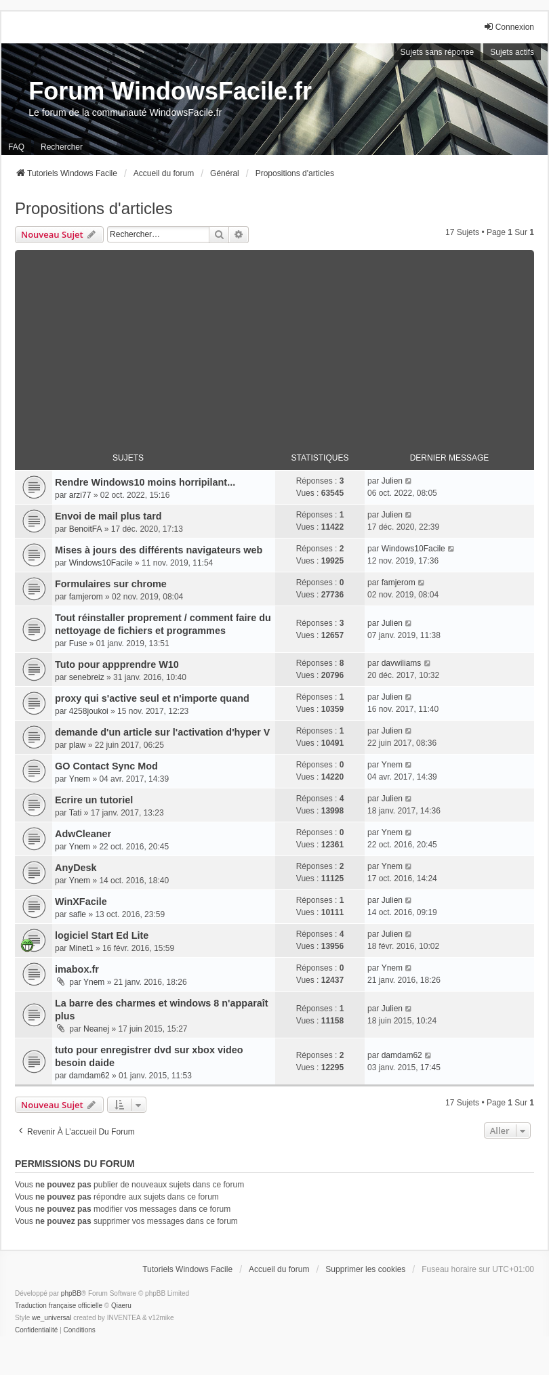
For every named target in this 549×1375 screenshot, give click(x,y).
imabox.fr (77, 969)
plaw (77, 745)
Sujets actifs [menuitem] (512, 52)
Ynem (79, 779)
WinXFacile (81, 901)
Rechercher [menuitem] (62, 147)
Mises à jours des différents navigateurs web (158, 550)
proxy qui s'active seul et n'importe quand (152, 698)
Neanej (96, 1029)
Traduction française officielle (58, 1305)
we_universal (51, 1317)
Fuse (78, 643)
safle (77, 914)
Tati (75, 813)
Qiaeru (121, 1305)
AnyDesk (76, 867)
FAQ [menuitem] (16, 147)
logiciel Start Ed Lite (101, 935)
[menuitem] (36, 1330)
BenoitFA (85, 529)
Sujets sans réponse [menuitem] (437, 52)
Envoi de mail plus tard (108, 516)
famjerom (86, 596)
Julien (392, 481)
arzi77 (80, 495)
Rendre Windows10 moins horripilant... (145, 482)
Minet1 (81, 948)
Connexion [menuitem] (508, 27)
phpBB (71, 1293)
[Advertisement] (274, 345)
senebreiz (86, 677)
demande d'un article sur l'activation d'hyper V (162, 732)
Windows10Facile (101, 563)
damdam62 (89, 1075)
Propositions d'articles (94, 208)
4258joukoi (88, 711)
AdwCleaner (83, 833)
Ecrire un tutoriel (94, 800)
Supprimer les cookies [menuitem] (365, 1269)
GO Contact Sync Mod (106, 766)
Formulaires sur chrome (111, 583)
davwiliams (402, 663)
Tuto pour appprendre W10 (117, 664)
